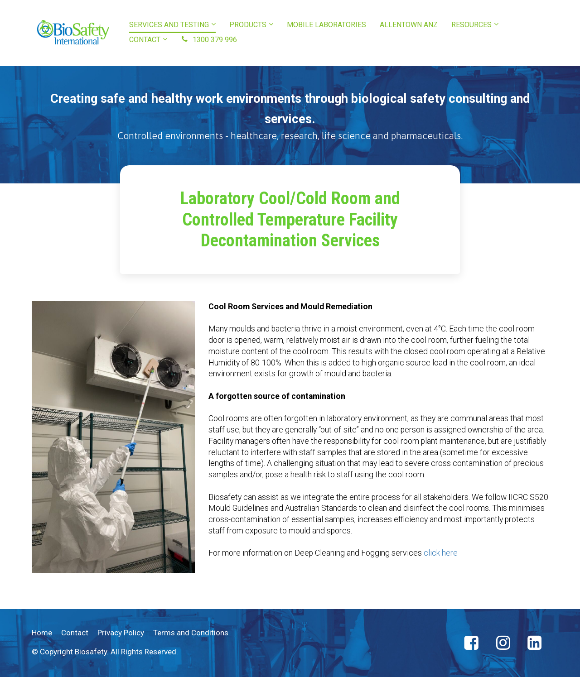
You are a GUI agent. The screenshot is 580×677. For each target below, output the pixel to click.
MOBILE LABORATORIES (326, 24)
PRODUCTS (247, 24)
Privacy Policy (120, 633)
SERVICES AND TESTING (169, 24)
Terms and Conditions (190, 633)
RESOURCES (471, 24)
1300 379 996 (209, 39)
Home (42, 633)
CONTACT (144, 39)
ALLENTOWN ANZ (409, 24)
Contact (74, 633)
